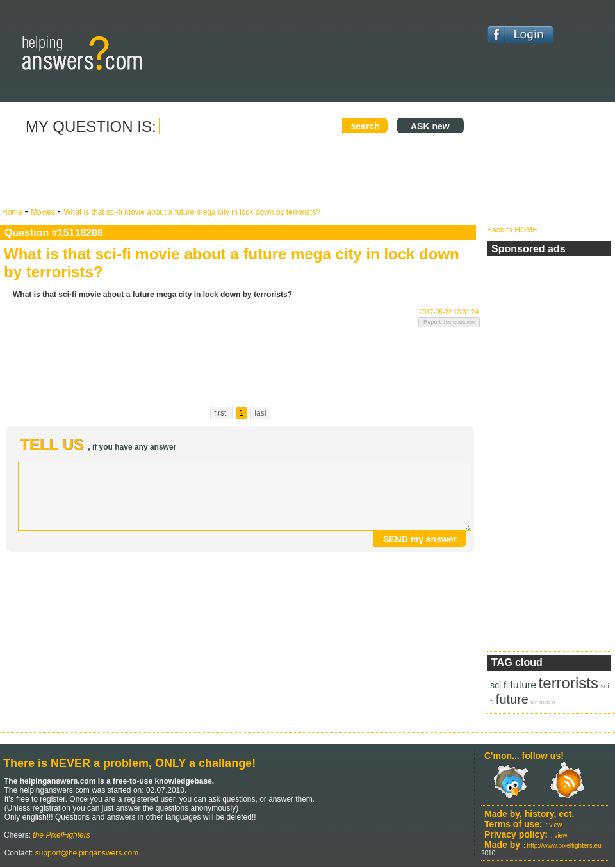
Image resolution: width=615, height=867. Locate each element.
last (260, 413)
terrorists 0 (542, 702)
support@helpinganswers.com (85, 852)
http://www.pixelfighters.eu (564, 845)
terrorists (568, 683)
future (523, 684)
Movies (44, 211)
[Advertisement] (240, 171)
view (555, 825)
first (221, 413)
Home (13, 211)
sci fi (499, 685)
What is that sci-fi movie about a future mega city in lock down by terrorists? (191, 211)
